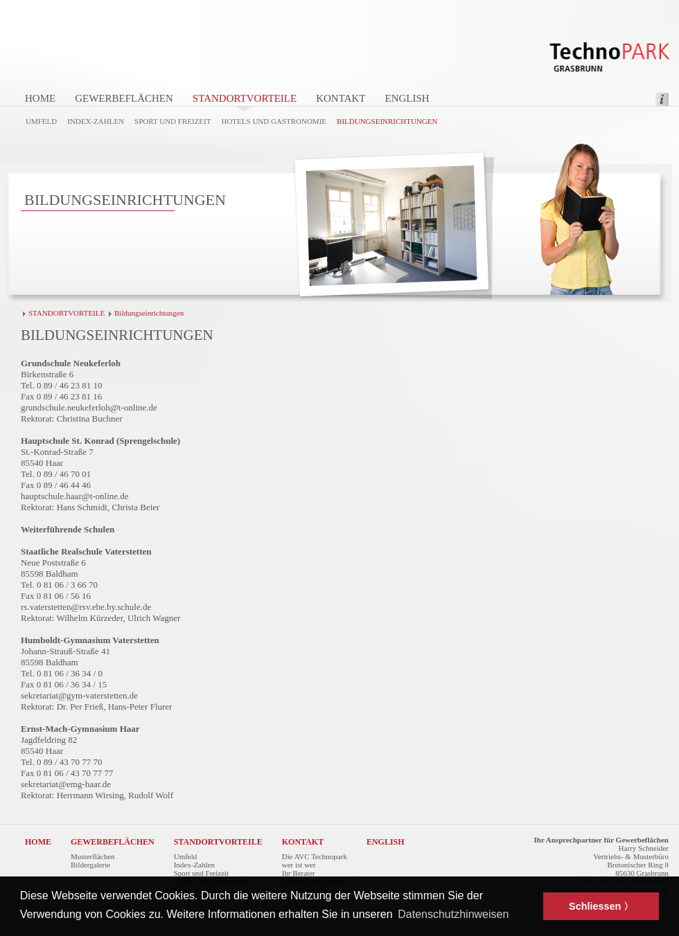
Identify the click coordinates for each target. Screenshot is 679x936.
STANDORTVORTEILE (245, 98)
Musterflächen (93, 856)
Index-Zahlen (95, 121)
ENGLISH (407, 98)
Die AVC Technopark (314, 856)
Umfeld (41, 121)
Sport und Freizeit (172, 121)
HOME (40, 98)
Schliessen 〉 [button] (601, 906)
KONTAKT (340, 98)
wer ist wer (299, 865)
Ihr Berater (298, 873)
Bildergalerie (90, 865)
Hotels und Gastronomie (273, 121)
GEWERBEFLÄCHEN (124, 98)
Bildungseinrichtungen (387, 121)
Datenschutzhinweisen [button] (453, 914)
